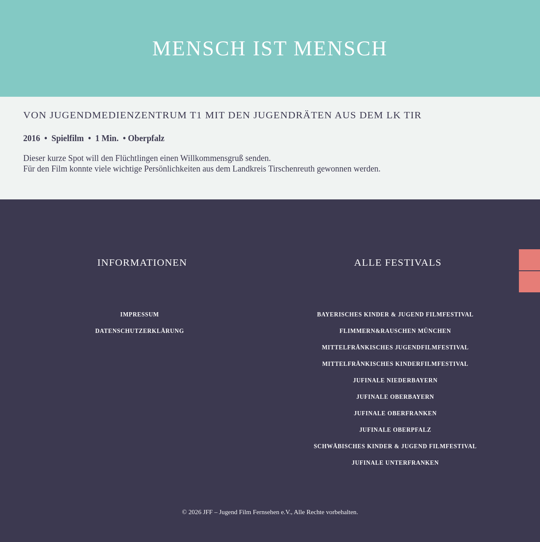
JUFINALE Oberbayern (395, 397)
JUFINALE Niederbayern (395, 380)
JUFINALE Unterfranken (395, 463)
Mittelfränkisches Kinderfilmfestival (395, 364)
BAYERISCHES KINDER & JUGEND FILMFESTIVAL (395, 314)
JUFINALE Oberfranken (395, 413)
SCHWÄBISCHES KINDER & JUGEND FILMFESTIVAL (395, 446)
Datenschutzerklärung (139, 331)
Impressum (139, 314)
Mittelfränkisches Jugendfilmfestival (395, 347)
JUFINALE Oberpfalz (395, 430)
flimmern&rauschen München (395, 331)
